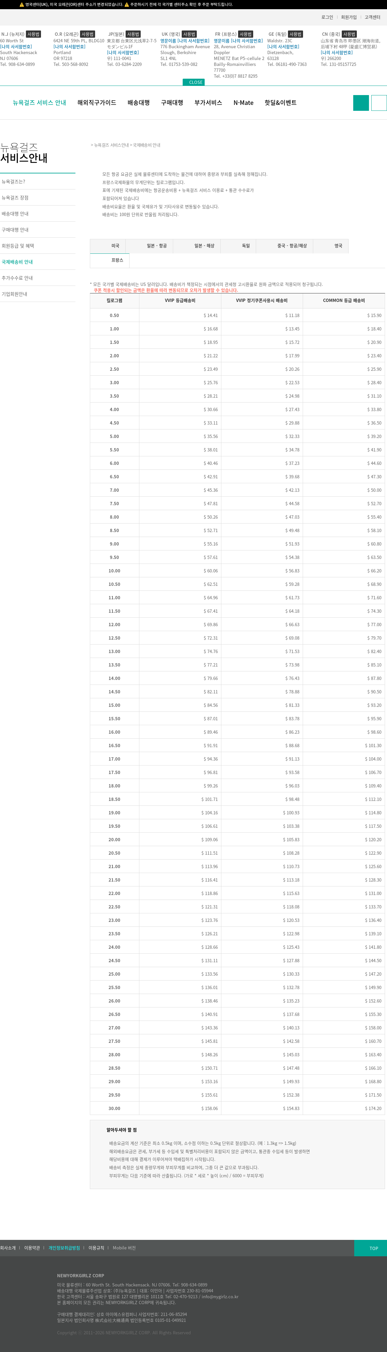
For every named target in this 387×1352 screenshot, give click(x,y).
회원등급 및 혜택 (18, 245)
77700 (219, 70)
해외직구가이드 (96, 102)
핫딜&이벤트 (281, 102)
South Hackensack (18, 52)
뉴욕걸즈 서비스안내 (111, 145)
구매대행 (172, 102)
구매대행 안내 (15, 229)
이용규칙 (96, 1248)
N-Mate (244, 102)
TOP (374, 1248)
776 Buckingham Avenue (185, 46)
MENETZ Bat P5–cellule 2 (239, 58)
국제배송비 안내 (17, 261)
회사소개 (8, 1248)
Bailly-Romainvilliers (235, 64)
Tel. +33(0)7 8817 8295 (235, 76)
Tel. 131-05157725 (338, 64)
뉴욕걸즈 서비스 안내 (39, 102)
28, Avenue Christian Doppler (234, 49)
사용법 (33, 34)
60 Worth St (12, 40)
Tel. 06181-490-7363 (287, 64)
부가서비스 (208, 102)
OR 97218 (62, 58)
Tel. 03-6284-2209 (124, 64)
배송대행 (139, 102)
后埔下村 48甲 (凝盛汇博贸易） (350, 46)
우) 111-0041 (119, 58)
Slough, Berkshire (178, 52)
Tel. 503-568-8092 (70, 64)
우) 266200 (331, 58)
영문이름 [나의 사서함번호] (185, 40)
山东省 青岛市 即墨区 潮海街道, (350, 40)
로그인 (327, 17)
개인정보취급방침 (64, 1248)
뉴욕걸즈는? (13, 181)
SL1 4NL (168, 58)
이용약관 (32, 1248)
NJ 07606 (9, 58)
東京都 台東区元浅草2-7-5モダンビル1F (131, 43)
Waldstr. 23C (279, 40)
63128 (273, 58)
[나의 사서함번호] (16, 46)
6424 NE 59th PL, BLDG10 (78, 40)
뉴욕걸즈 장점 (15, 197)
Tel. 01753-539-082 (178, 64)
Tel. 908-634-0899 (17, 64)
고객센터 (372, 17)
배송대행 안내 (15, 213)
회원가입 (349, 17)
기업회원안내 (14, 293)
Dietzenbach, (280, 52)
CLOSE (196, 82)
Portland (62, 52)
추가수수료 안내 (17, 277)
